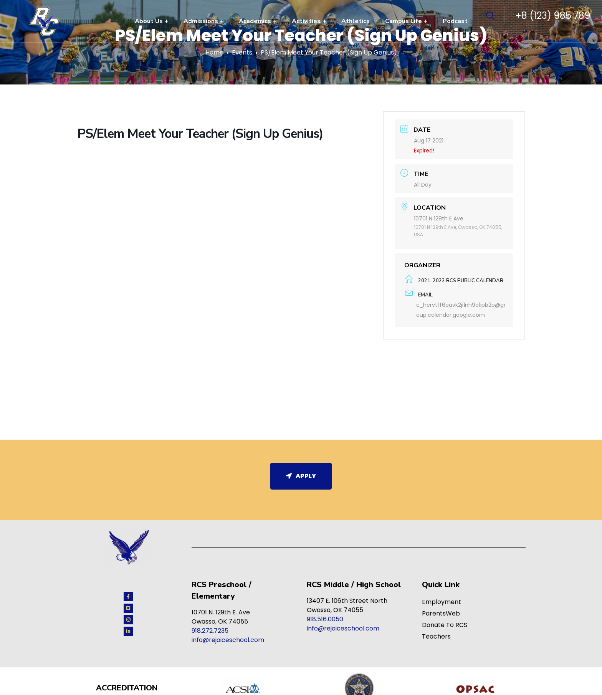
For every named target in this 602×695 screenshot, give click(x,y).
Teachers (436, 636)
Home (214, 52)
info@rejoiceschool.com (228, 639)
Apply (301, 476)
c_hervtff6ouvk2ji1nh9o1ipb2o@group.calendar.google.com (461, 310)
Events (242, 52)
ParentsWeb (441, 613)
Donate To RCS (444, 625)
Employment (441, 601)
